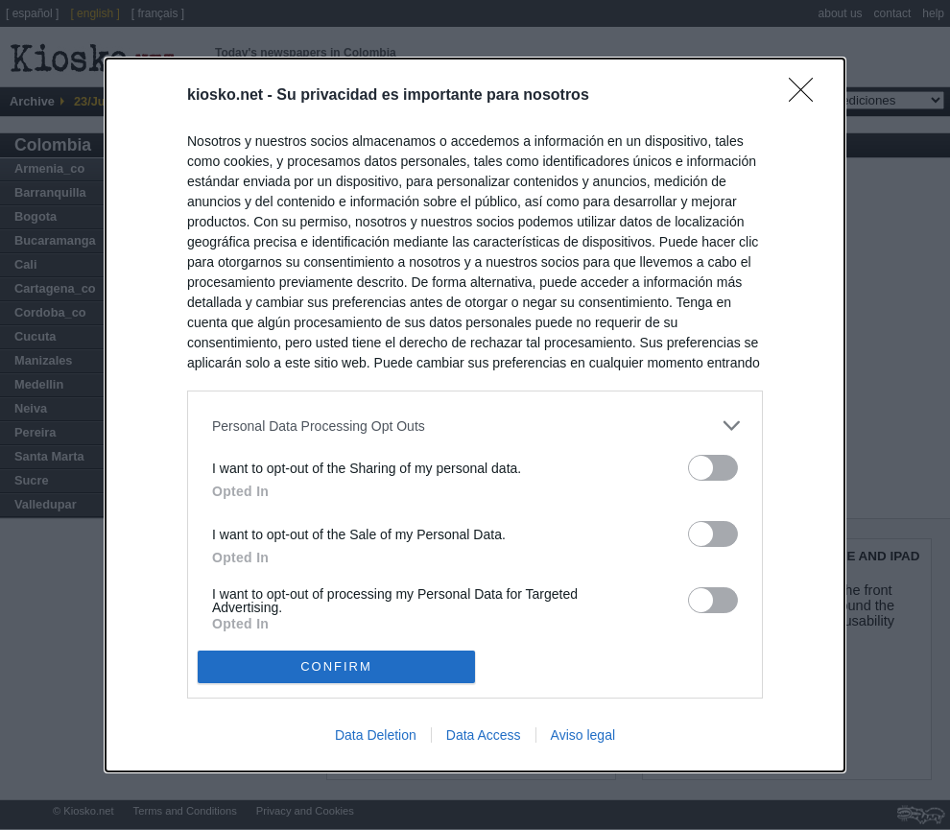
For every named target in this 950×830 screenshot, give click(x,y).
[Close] (807, 96)
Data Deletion (375, 735)
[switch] (713, 468)
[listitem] (475, 425)
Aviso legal (583, 735)
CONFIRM (336, 665)
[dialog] (475, 415)
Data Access (483, 735)
